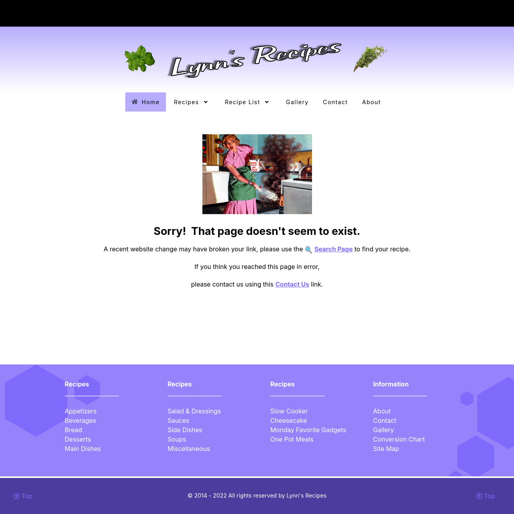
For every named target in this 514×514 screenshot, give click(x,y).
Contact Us (292, 284)
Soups (177, 439)
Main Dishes (83, 449)
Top (22, 496)
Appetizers (80, 411)
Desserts (78, 439)
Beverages (80, 420)
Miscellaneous (189, 449)
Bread (73, 430)
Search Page (333, 249)
